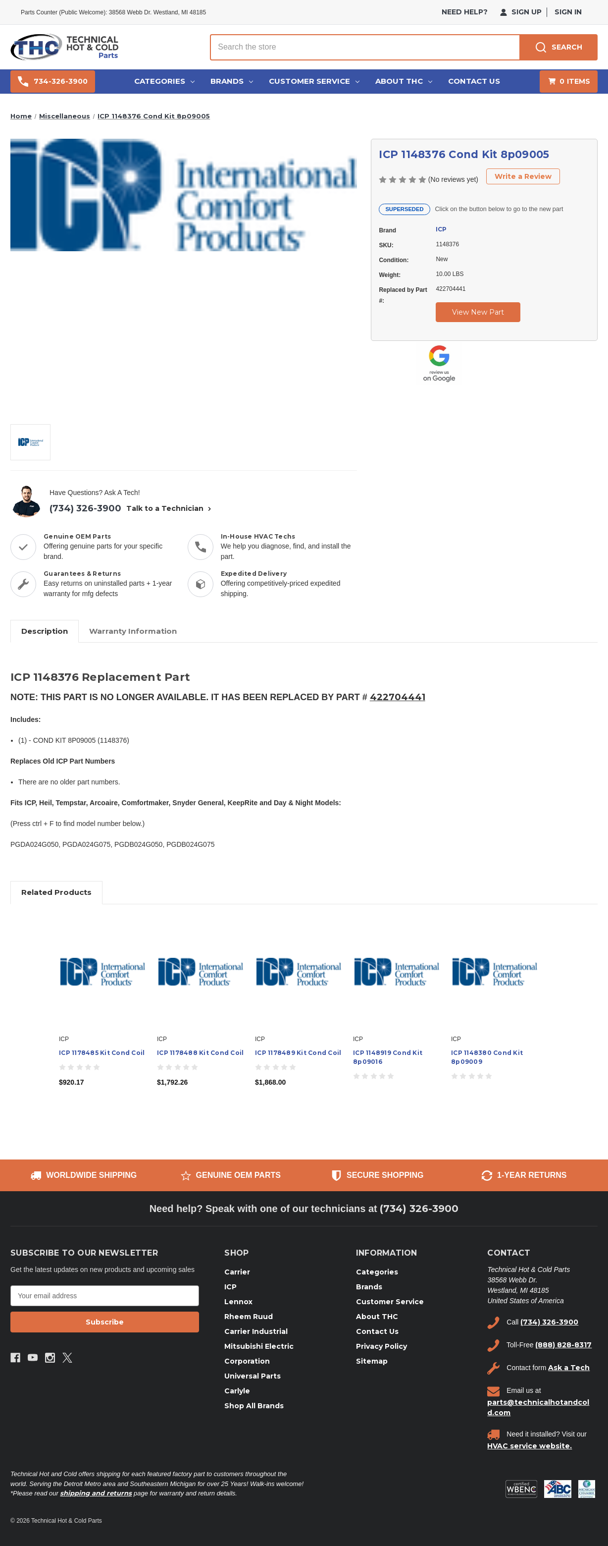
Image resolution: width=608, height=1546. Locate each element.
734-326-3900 (53, 81)
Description (44, 631)
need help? (465, 11)
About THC (403, 81)
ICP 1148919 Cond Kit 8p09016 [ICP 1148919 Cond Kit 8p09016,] (387, 1057)
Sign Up (521, 11)
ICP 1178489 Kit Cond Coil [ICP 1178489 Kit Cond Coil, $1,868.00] (298, 1052)
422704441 (397, 697)
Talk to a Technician (169, 508)
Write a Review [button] (523, 176)
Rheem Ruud (248, 1316)
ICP (441, 229)
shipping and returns (96, 1493)
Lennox (238, 1301)
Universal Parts (252, 1376)
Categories (164, 81)
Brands (231, 81)
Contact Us (474, 81)
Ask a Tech (569, 1367)
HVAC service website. (529, 1445)
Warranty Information (133, 631)
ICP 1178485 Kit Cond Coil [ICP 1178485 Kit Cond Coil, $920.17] (102, 1052)
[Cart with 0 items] (569, 81)
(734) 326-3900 (85, 508)
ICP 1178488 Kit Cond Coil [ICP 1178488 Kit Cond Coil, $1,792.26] (200, 1052)
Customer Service (314, 81)
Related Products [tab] (56, 892)
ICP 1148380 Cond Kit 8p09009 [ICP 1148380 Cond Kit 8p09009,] (487, 1057)
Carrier (237, 1272)
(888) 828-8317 (563, 1344)
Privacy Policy (381, 1346)
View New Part (478, 312)
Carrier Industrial (256, 1331)
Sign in (568, 11)
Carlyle (237, 1390)
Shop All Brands (254, 1405)
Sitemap (372, 1361)
